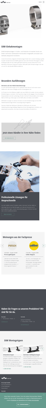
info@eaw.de (4, 321)
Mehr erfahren (8, 214)
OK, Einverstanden (23, 404)
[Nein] (43, 394)
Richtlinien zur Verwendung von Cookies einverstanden (25, 400)
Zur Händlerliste (9, 138)
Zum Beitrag (7, 368)
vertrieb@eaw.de (25, 324)
